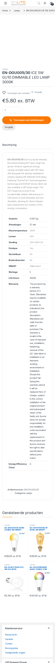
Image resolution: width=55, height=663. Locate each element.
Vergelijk (38, 46)
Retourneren (11, 588)
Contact (8, 597)
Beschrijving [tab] (9, 98)
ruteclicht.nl (10, 626)
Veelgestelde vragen (15, 606)
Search (38, 3)
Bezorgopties (11, 601)
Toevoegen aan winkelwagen (28, 73)
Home (5, 10)
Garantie (9, 592)
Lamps (17, 10)
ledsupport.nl (11, 631)
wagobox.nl (10, 622)
